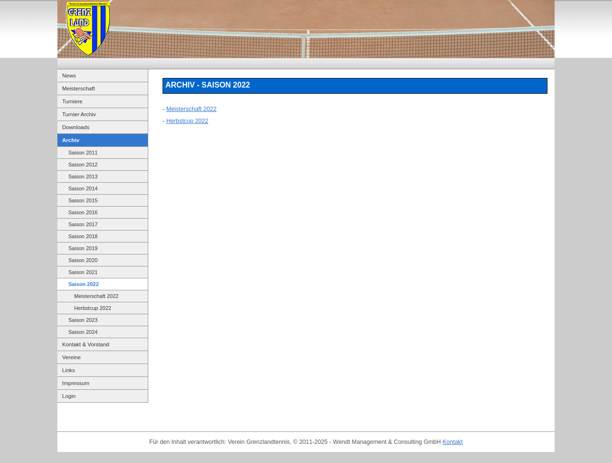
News (69, 75)
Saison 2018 (83, 236)
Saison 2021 (83, 272)
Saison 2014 (83, 188)
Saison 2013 (83, 176)
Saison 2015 (83, 200)
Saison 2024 (83, 332)
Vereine (71, 357)
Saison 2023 (83, 320)
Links (68, 370)
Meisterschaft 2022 (96, 296)
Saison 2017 (83, 224)
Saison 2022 (83, 284)
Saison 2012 (83, 164)
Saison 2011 (83, 152)
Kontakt (453, 442)
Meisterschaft (78, 88)
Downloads (75, 127)
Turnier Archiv (79, 114)
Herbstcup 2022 (92, 308)
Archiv (70, 140)
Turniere (72, 101)
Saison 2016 (83, 212)
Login (69, 396)
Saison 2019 (83, 248)
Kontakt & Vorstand (85, 344)
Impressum (75, 383)
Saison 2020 (83, 260)
